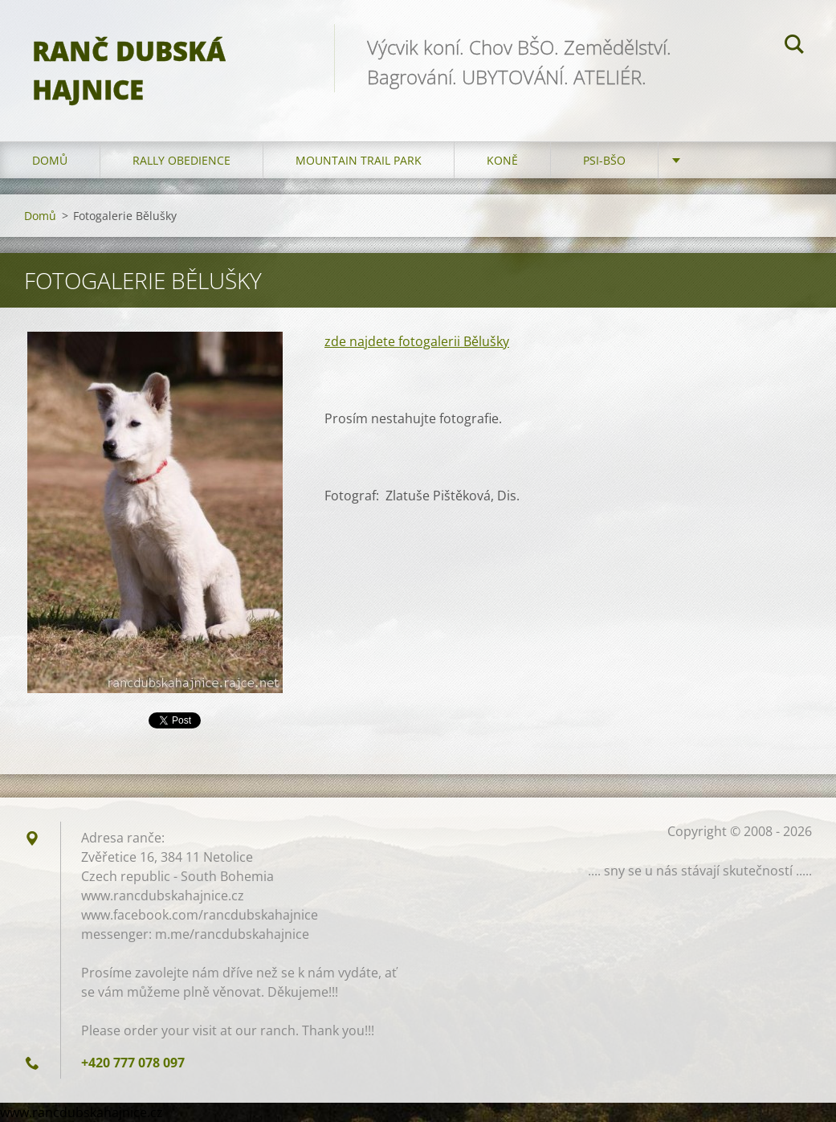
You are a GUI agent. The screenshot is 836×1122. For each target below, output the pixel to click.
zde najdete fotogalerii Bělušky (416, 341)
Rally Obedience (181, 160)
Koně (502, 160)
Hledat (794, 46)
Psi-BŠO (604, 160)
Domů (49, 160)
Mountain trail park (359, 160)
